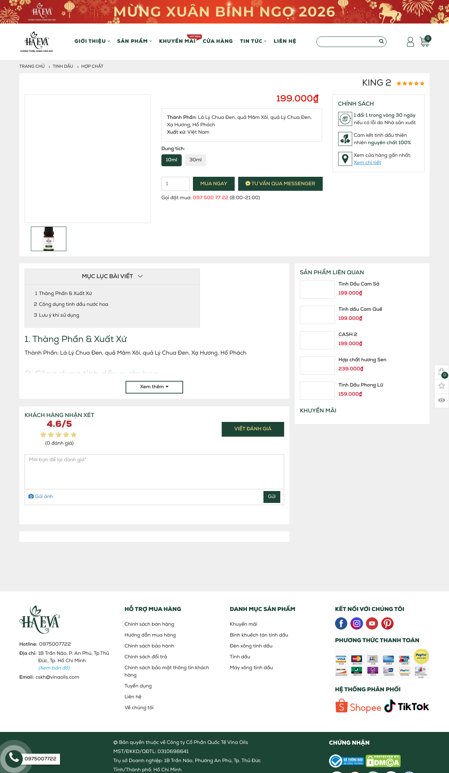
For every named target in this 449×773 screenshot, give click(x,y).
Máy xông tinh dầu (251, 668)
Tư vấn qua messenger (280, 184)
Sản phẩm (134, 41)
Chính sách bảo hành (149, 646)
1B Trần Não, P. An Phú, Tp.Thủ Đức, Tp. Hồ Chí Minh (73, 661)
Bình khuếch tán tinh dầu (259, 635)
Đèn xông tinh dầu (251, 646)
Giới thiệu (92, 41)
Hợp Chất (92, 67)
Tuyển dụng (138, 686)
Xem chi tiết (367, 163)
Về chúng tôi (139, 708)
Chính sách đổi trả (146, 657)
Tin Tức (253, 41)
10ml (171, 160)
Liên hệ (285, 41)
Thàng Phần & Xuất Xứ (65, 293)
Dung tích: (173, 149)
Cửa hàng (218, 41)
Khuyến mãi (177, 39)
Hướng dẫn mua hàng (150, 635)
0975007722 (55, 644)
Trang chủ (32, 67)
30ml (195, 160)
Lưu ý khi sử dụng (59, 315)
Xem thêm (154, 387)
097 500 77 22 (210, 198)
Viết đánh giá (253, 429)
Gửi (272, 496)
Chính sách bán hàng (149, 624)
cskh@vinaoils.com (57, 677)
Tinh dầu (63, 67)
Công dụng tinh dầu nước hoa (73, 304)
